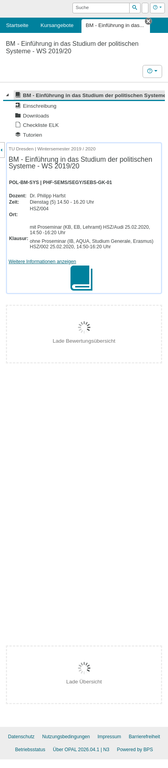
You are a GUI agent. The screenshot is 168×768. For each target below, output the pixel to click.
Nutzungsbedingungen (66, 736)
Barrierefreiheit (144, 736)
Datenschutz (21, 736)
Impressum (109, 736)
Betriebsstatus (30, 749)
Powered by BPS (135, 749)
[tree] (84, 114)
